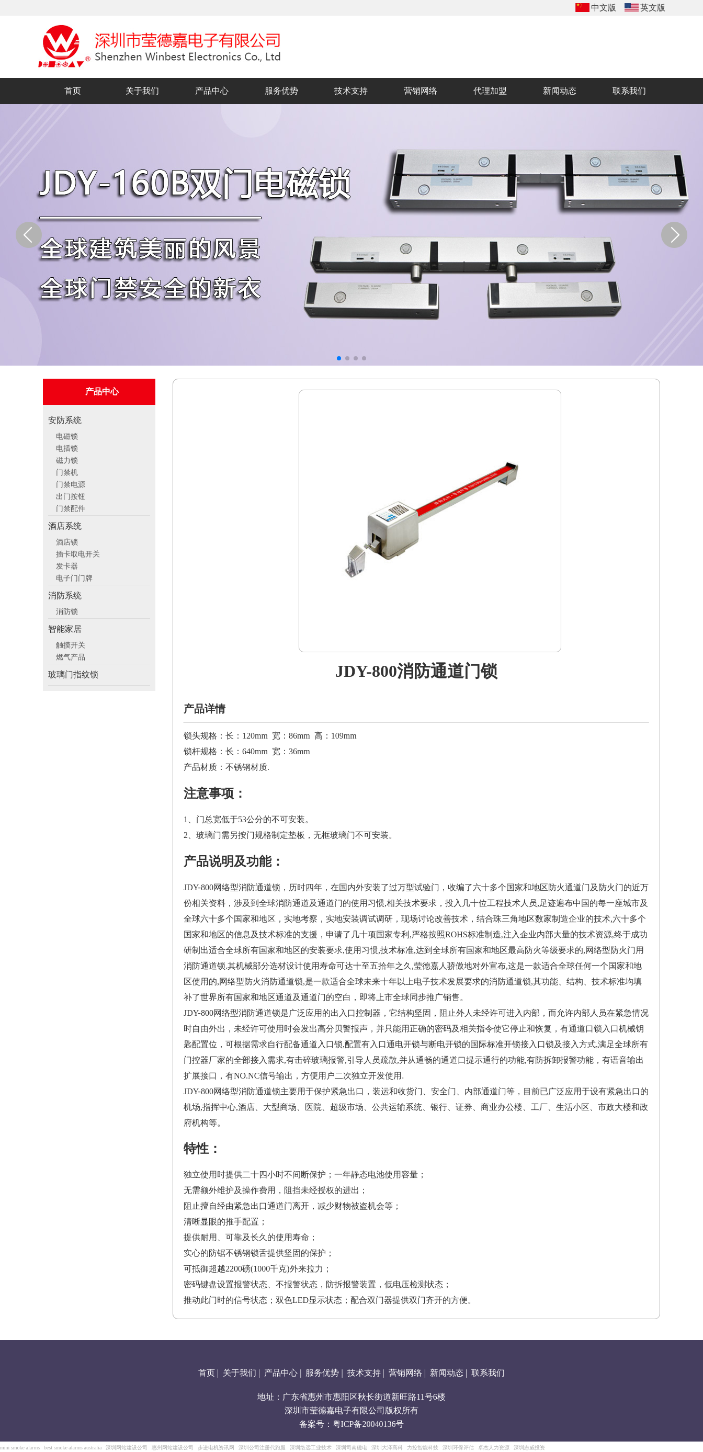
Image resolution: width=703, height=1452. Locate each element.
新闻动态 (446, 1372)
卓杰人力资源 (493, 1447)
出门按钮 (70, 495)
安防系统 (65, 420)
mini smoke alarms (20, 1447)
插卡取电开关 (78, 552)
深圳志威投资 (529, 1447)
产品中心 (281, 1372)
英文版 (652, 7)
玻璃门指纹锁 (73, 674)
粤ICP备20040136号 (368, 1424)
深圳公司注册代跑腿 (262, 1447)
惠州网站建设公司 (173, 1447)
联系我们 (488, 1372)
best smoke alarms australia (72, 1447)
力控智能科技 (422, 1447)
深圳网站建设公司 (127, 1447)
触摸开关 (70, 643)
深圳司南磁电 (351, 1447)
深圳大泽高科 (387, 1447)
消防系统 (65, 595)
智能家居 (65, 629)
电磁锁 (67, 435)
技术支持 (364, 1372)
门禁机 (67, 471)
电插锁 (67, 447)
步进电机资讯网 (216, 1447)
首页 (206, 1372)
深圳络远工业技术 (311, 1447)
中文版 (603, 7)
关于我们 (239, 1372)
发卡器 (67, 565)
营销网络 (405, 1372)
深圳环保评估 (458, 1447)
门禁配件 (70, 507)
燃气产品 (70, 656)
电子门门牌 (74, 577)
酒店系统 (65, 525)
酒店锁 (67, 540)
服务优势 (322, 1372)
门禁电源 (70, 483)
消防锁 (67, 610)
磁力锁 (67, 459)
